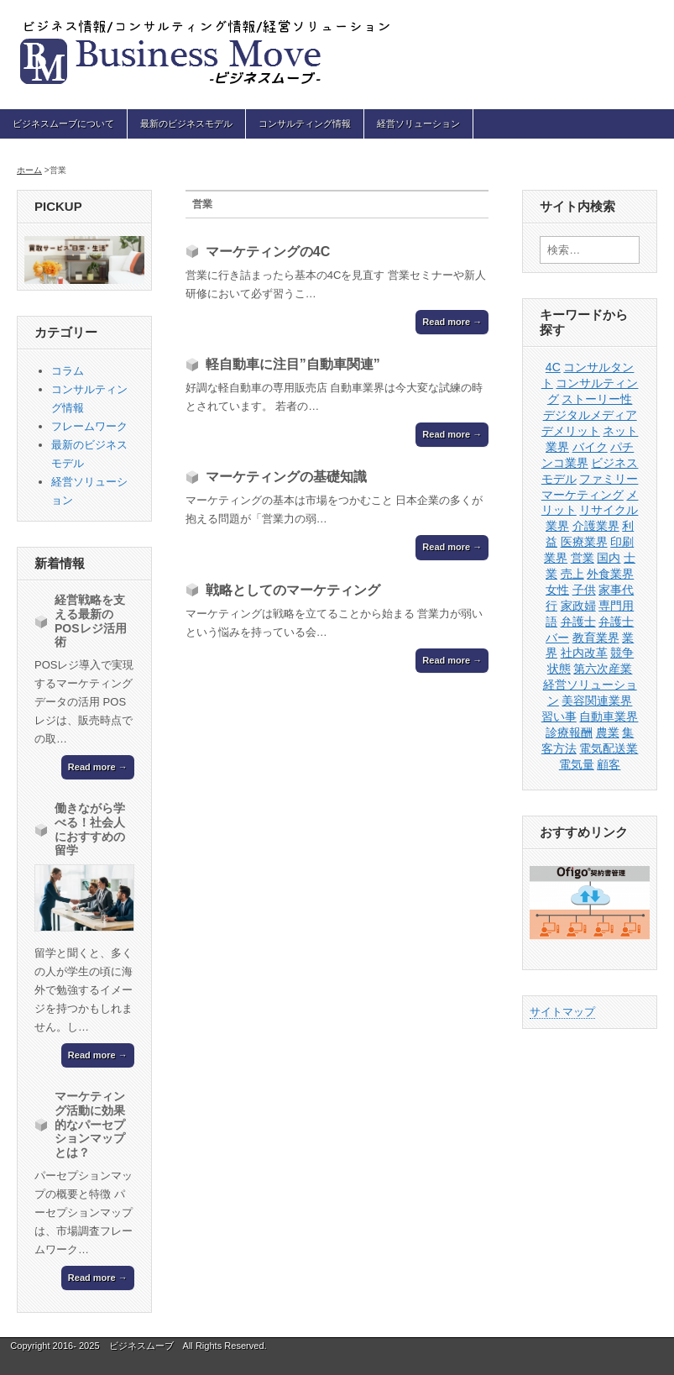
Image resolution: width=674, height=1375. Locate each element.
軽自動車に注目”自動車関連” (293, 364)
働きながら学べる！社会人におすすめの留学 (90, 829)
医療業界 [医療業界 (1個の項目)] (584, 541)
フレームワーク (89, 426)
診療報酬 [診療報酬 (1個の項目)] (569, 732)
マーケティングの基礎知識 (286, 477)
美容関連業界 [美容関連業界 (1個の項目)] (597, 700)
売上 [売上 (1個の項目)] (572, 573)
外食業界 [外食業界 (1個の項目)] (610, 573)
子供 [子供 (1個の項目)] (584, 589)
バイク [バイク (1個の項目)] (590, 447)
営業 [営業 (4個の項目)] (582, 557)
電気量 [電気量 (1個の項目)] (576, 764)
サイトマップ (562, 1011)
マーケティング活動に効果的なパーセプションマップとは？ (90, 1124)
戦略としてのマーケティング (293, 590)
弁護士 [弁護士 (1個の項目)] (578, 621)
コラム (67, 371)
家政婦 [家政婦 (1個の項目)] (578, 605)
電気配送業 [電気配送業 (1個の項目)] (608, 748)
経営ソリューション (418, 123)
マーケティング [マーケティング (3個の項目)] (582, 494)
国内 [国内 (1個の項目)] (608, 557)
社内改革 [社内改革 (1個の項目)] (584, 652)
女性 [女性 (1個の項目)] (557, 589)
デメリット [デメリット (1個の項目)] (570, 431)
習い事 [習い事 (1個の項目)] (559, 716)
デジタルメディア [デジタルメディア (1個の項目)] (590, 415)
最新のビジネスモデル (186, 123)
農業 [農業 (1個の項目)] (607, 732)
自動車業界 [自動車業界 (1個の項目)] (608, 716)
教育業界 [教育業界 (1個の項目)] (595, 637)
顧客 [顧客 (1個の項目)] (608, 764)
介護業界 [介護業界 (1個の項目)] (595, 526)
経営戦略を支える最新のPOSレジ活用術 (91, 620)
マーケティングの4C (268, 251)
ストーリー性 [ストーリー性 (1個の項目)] (597, 399)
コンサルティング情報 (305, 123)
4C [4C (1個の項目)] (553, 367)
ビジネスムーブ (141, 1346)
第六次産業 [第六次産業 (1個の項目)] (602, 668)
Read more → (452, 322)
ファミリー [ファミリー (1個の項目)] (608, 478)
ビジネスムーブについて (63, 123)
